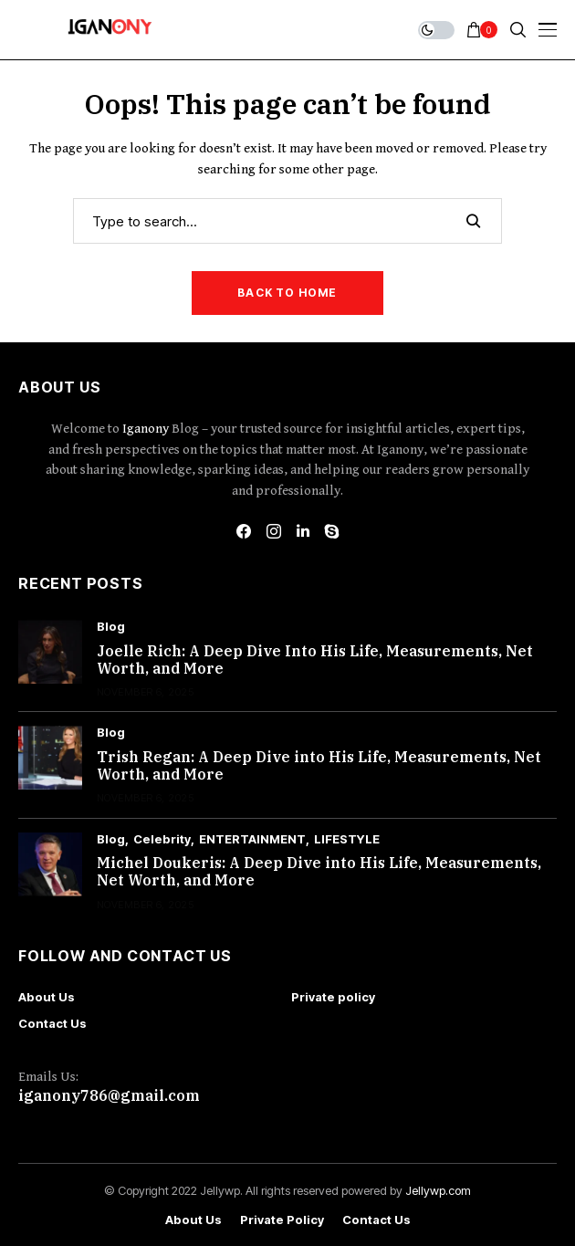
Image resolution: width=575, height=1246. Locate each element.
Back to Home (287, 292)
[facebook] (243, 531)
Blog (111, 626)
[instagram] (274, 531)
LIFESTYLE (347, 839)
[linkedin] (303, 531)
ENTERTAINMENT (252, 839)
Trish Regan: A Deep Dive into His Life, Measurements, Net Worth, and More (319, 765)
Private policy (333, 996)
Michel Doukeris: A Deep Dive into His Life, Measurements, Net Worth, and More (319, 871)
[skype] (332, 531)
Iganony (147, 428)
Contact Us (52, 1023)
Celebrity (162, 839)
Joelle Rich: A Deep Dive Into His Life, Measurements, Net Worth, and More (315, 659)
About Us (46, 996)
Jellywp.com (438, 1190)
